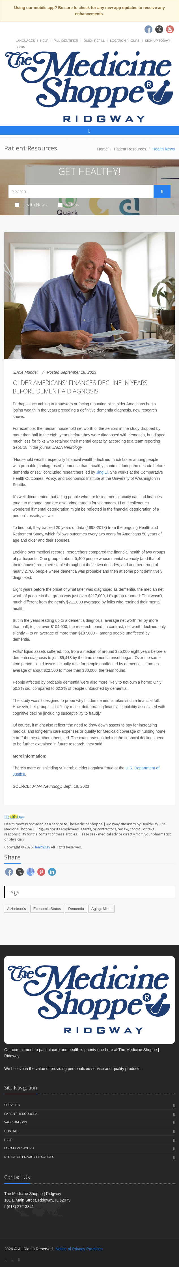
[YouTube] (19, 1259)
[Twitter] (12, 1259)
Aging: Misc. (101, 909)
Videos (68, 204)
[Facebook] (6, 1259)
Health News (31, 204)
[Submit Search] (162, 191)
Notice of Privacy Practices (29, 1157)
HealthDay (41, 847)
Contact (11, 1131)
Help (44, 40)
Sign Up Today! (157, 40)
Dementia (76, 909)
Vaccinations (15, 1122)
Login (20, 47)
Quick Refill (94, 40)
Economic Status (47, 909)
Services (12, 1105)
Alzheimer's (16, 909)
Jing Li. (102, 472)
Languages (25, 40)
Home (102, 149)
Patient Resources (130, 149)
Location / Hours (124, 40)
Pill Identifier (66, 40)
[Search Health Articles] (81, 191)
